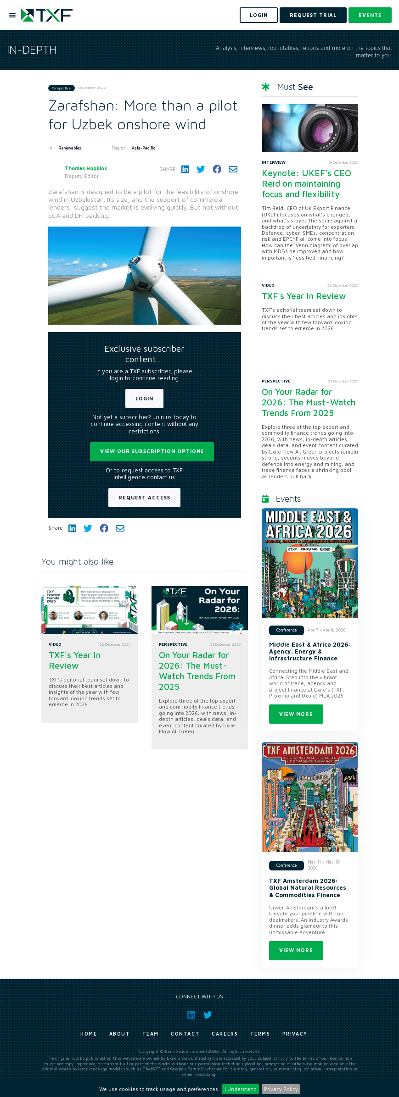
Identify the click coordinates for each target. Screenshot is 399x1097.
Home (88, 1033)
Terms (260, 1033)
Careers (225, 1033)
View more (296, 714)
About (119, 1033)
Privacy (295, 1033)
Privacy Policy (281, 1089)
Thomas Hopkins (86, 168)
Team (150, 1033)
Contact (185, 1033)
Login (144, 398)
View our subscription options (152, 451)
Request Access (144, 497)
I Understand (241, 1089)
